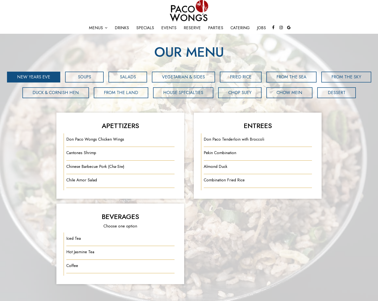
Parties (215, 27)
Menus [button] (98, 27)
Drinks (122, 27)
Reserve (192, 27)
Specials (145, 27)
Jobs (261, 27)
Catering (240, 27)
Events (168, 27)
